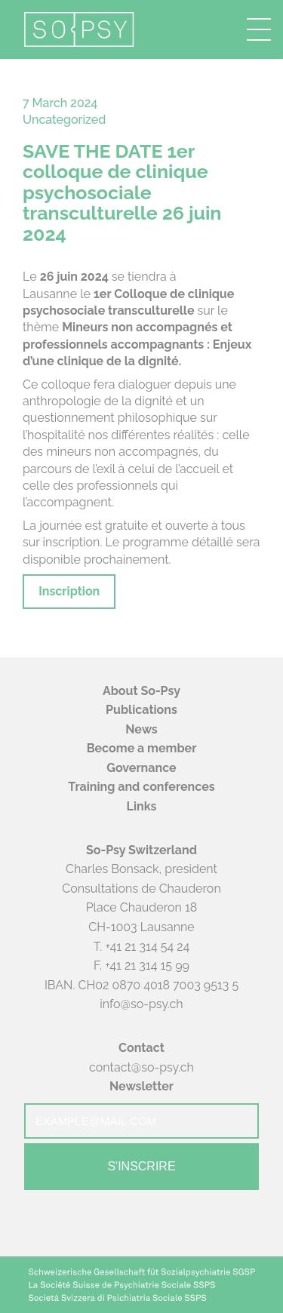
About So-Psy (141, 691)
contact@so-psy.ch (141, 1067)
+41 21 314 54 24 (147, 946)
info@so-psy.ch (141, 1004)
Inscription (69, 591)
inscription (71, 542)
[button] (259, 29)
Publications (141, 710)
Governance (141, 768)
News (141, 729)
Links (142, 806)
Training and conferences (141, 786)
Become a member (142, 748)
